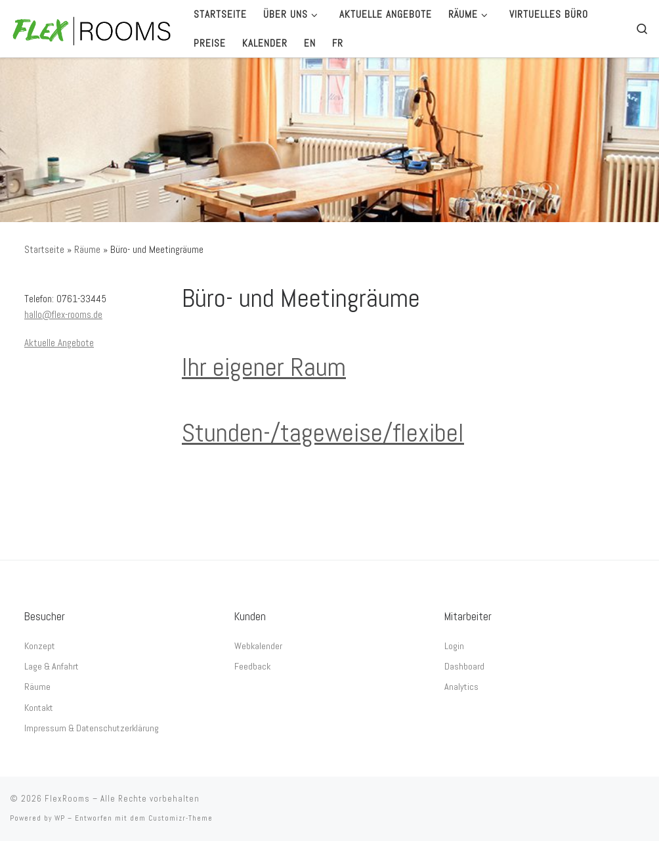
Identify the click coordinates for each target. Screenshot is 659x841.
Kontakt (38, 708)
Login (454, 646)
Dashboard (464, 666)
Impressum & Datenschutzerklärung (91, 728)
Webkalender (258, 646)
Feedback (252, 666)
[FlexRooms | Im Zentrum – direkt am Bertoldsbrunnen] (92, 28)
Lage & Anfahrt (51, 666)
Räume (87, 249)
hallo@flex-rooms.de (63, 314)
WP (59, 818)
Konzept (39, 646)
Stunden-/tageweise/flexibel (323, 432)
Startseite (44, 249)
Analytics (461, 687)
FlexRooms (67, 798)
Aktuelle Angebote (59, 342)
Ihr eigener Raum (264, 367)
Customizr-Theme (180, 818)
